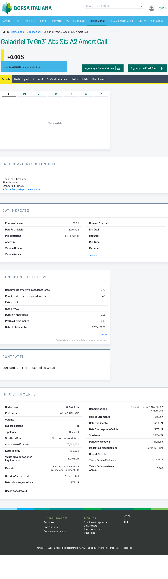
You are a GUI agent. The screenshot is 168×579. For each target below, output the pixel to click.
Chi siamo (160, 21)
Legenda (93, 255)
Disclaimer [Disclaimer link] (70, 547)
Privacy (79, 547)
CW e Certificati (67, 21)
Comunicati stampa (55, 531)
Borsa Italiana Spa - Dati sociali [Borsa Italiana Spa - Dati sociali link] (49, 547)
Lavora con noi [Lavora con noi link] (92, 529)
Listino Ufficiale (81, 79)
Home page (17, 31)
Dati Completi (21, 79)
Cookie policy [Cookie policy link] (90, 547)
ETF (14, 21)
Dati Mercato (16, 210)
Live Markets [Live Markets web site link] (51, 526)
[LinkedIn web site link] (126, 522)
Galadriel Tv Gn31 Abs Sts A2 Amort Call (56, 41)
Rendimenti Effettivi (25, 277)
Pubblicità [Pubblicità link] (89, 532)
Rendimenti (100, 79)
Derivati (49, 21)
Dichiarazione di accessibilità (119, 547)
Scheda (6, 79)
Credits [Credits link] (101, 547)
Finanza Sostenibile (110, 21)
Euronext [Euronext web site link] (49, 522)
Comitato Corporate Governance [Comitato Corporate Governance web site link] (95, 524)
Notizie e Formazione (138, 21)
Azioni (5, 21)
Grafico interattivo (57, 79)
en (164, 8)
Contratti (38, 79)
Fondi (37, 21)
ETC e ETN (25, 21)
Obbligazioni (87, 21)
